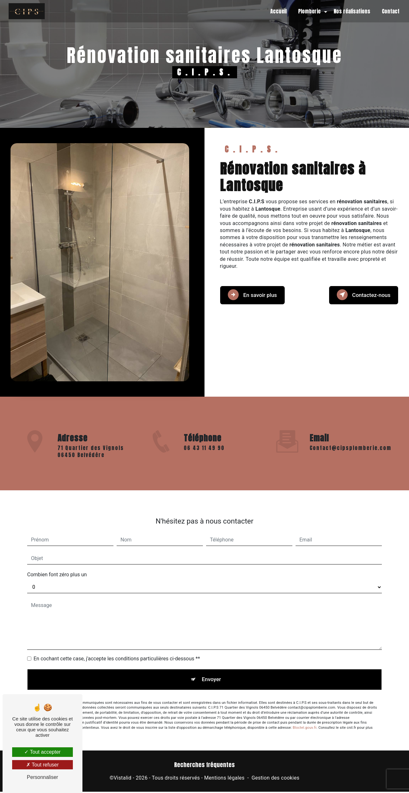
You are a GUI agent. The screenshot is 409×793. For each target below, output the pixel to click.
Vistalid (123, 779)
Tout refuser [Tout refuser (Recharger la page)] (42, 764)
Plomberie (308, 11)
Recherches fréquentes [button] (204, 766)
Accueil (277, 11)
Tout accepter (42, 752)
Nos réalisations (350, 11)
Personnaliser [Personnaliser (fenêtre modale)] (42, 777)
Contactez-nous (360, 294)
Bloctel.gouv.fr (304, 719)
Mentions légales (224, 779)
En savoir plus (255, 294)
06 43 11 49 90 (204, 457)
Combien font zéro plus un (57, 565)
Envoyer (212, 670)
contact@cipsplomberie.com (350, 438)
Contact (389, 11)
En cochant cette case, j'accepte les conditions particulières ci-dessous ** (117, 649)
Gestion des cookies (275, 779)
